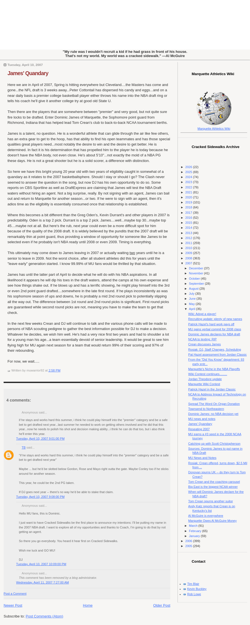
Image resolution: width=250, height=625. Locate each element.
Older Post (161, 605)
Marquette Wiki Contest (204, 384)
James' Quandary (28, 73)
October (195, 278)
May (192, 304)
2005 (189, 546)
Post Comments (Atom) (44, 616)
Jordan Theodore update (205, 379)
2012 (189, 238)
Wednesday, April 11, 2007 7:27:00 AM (42, 582)
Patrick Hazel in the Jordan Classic (212, 389)
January (195, 536)
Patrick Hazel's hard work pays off (211, 324)
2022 (189, 187)
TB (24, 447)
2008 (189, 258)
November (196, 273)
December (196, 268)
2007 (189, 263)
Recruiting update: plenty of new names (215, 319)
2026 (189, 167)
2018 (189, 207)
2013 (189, 233)
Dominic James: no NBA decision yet (213, 413)
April (192, 309)
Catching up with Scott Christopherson (214, 443)
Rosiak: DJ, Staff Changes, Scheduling (214, 349)
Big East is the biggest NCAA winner (213, 486)
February (195, 531)
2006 (189, 541)
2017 (189, 212)
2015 (189, 222)
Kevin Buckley (196, 588)
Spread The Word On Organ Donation (214, 403)
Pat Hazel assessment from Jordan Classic (217, 354)
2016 (189, 217)
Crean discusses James (204, 344)
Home (88, 605)
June (192, 298)
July (192, 293)
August (194, 288)
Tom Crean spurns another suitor (210, 501)
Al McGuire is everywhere (205, 515)
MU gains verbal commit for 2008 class (214, 329)
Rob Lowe (194, 594)
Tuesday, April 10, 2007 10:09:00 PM (41, 564)
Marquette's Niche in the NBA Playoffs (214, 369)
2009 (189, 253)
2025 (189, 172)
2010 (189, 248)
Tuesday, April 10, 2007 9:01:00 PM (40, 438)
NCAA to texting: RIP (202, 339)
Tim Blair (193, 583)
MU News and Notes (202, 457)
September (197, 283)
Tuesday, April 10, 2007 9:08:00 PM (40, 496)
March (193, 525)
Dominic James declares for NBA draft (214, 334)
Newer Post (13, 605)
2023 (189, 182)
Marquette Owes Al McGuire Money (212, 520)
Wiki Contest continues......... (207, 374)
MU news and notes (202, 418)
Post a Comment (15, 593)
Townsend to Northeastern (206, 408)
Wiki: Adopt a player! (202, 314)
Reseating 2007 (199, 429)
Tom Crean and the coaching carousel (214, 481)
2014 (189, 227)
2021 (189, 192)
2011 (189, 243)
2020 (189, 197)
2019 (189, 202)
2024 (189, 177)
